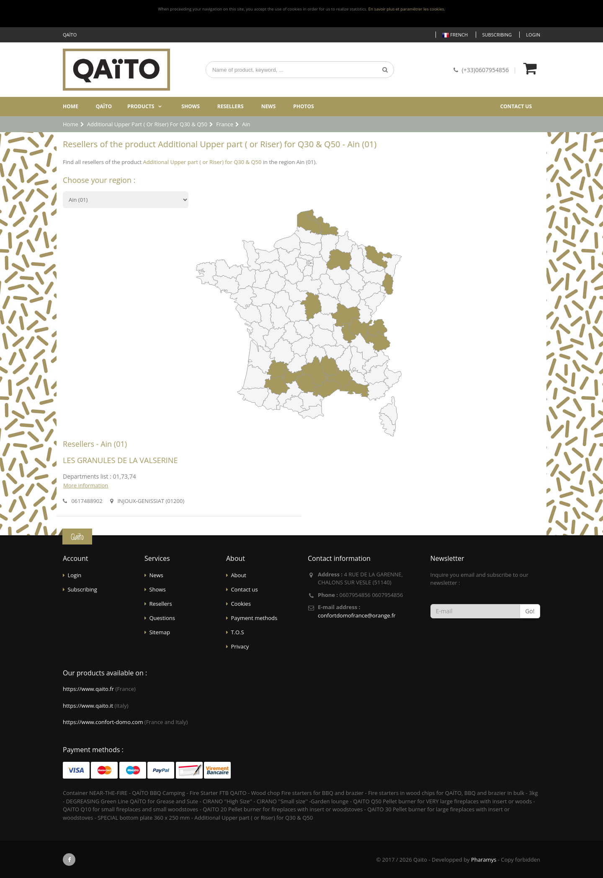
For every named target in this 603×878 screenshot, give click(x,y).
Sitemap (159, 632)
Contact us (516, 106)
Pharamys (483, 859)
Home (70, 106)
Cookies (240, 603)
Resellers (230, 106)
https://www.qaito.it (88, 705)
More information (85, 485)
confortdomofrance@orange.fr (357, 615)
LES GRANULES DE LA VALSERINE (120, 460)
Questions (162, 618)
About (238, 575)
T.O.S (237, 632)
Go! (529, 611)
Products (140, 106)
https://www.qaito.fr (88, 689)
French (455, 35)
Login (533, 34)
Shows (190, 106)
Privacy (240, 646)
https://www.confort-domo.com (103, 722)
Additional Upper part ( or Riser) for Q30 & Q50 (202, 162)
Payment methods (254, 618)
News (268, 106)
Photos (303, 106)
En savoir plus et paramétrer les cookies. (406, 9)
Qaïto (104, 106)
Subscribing (497, 34)
